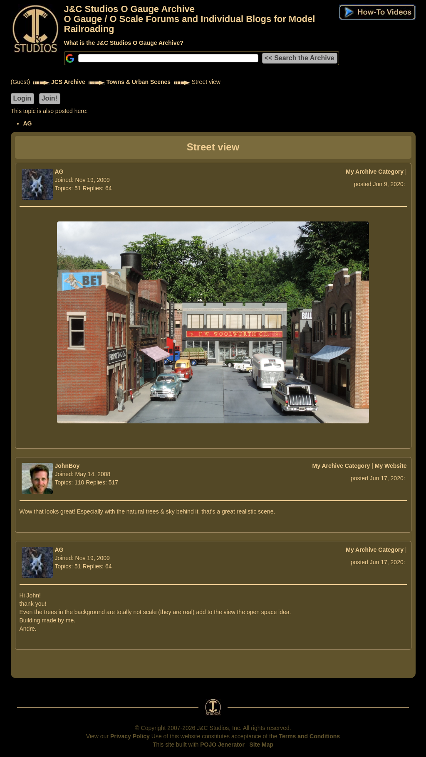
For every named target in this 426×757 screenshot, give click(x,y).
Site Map (262, 744)
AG (27, 123)
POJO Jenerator (222, 744)
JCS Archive (68, 82)
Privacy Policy (130, 736)
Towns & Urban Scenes (138, 82)
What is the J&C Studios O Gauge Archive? (123, 42)
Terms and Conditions (309, 736)
